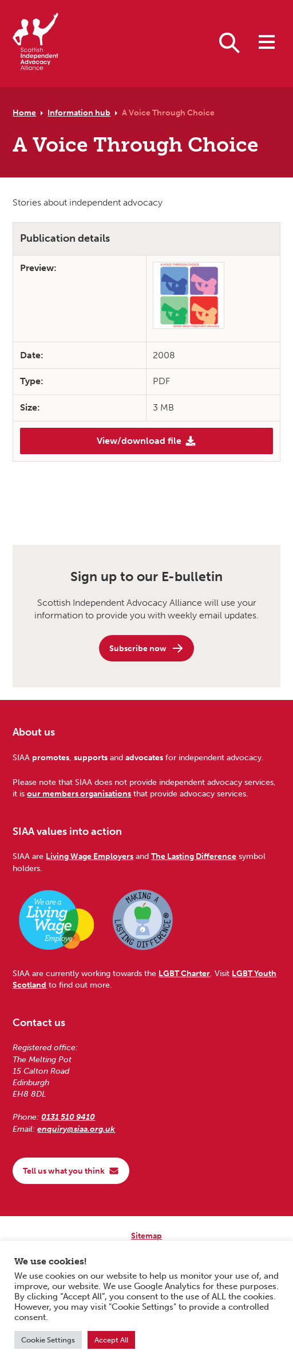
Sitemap (146, 1235)
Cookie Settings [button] (48, 1340)
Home (24, 112)
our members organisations (79, 793)
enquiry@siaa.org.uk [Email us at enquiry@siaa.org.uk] (76, 1129)
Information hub (78, 112)
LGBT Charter (184, 973)
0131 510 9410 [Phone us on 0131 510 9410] (68, 1117)
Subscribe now (146, 648)
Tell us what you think (71, 1171)
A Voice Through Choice (168, 112)
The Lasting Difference (193, 856)
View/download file (146, 441)
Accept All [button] (111, 1340)
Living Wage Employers (89, 856)
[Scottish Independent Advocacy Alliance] (35, 43)
